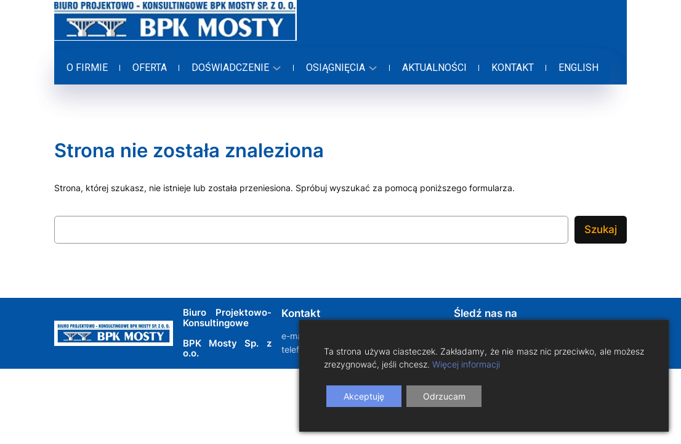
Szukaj (600, 229)
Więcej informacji (466, 364)
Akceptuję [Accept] (364, 396)
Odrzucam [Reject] (444, 396)
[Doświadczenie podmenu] (234, 68)
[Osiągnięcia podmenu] (340, 68)
